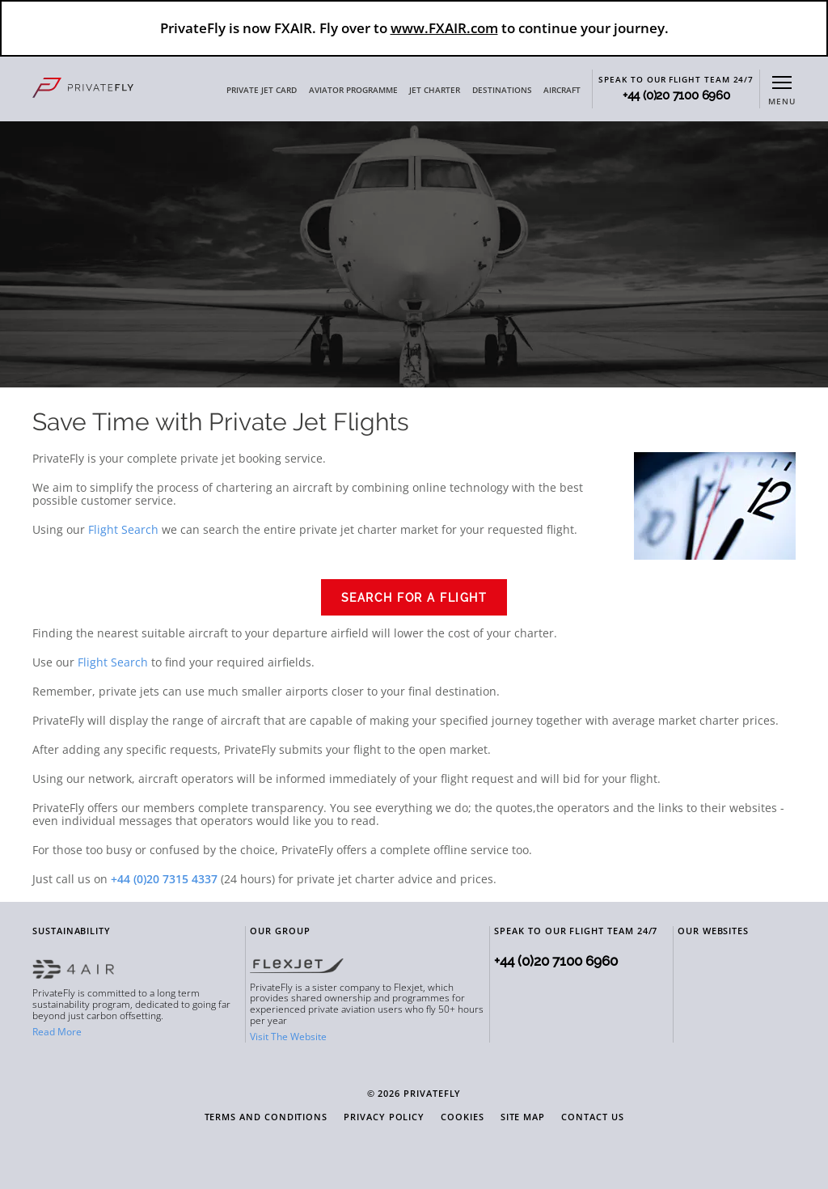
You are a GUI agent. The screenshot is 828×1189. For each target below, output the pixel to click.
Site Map (523, 1117)
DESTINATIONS (502, 89)
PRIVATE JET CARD (261, 89)
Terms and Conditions (266, 1117)
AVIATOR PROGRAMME (353, 89)
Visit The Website (288, 1036)
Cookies (462, 1117)
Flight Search (123, 529)
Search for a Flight (414, 597)
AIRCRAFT (562, 89)
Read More (57, 1032)
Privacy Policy (384, 1117)
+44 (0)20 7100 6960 (676, 96)
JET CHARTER (434, 89)
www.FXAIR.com (444, 28)
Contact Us (592, 1117)
